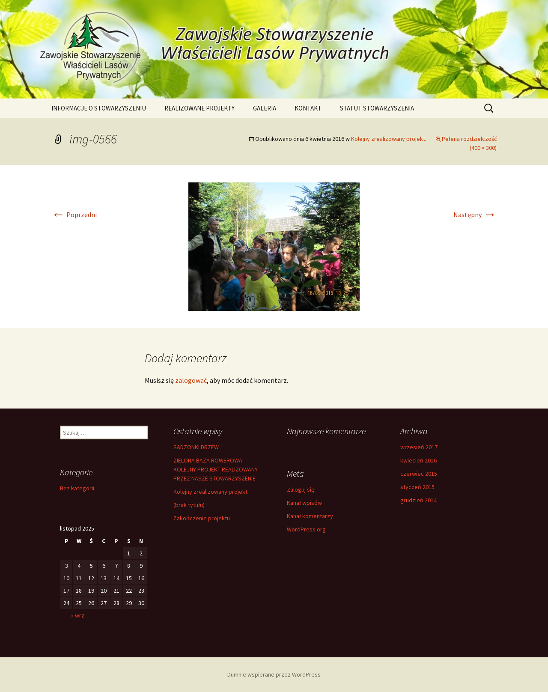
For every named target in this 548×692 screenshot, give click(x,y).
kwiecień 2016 (418, 460)
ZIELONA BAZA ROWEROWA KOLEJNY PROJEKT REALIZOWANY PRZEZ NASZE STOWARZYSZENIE (215, 469)
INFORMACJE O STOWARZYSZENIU (98, 108)
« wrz (77, 615)
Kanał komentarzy (310, 516)
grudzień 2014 (418, 500)
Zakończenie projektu (201, 518)
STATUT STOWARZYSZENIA (377, 108)
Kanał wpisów (304, 503)
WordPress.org (306, 529)
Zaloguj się (300, 489)
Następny (475, 214)
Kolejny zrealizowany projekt (388, 139)
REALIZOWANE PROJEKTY (199, 108)
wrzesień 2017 (419, 447)
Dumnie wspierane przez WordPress (274, 674)
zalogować (191, 380)
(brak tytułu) (189, 505)
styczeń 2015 (417, 487)
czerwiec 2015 (418, 473)
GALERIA (264, 108)
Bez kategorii (77, 488)
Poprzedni (74, 214)
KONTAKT (308, 108)
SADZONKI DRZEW (196, 447)
